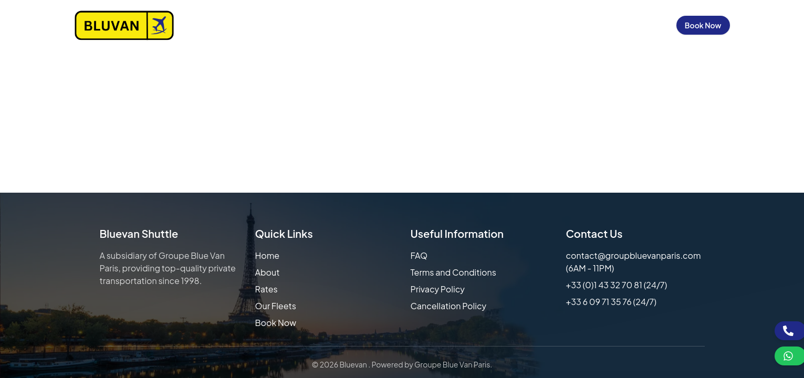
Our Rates (433, 25)
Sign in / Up (641, 25)
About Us (381, 25)
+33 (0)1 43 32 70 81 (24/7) (616, 284)
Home (337, 25)
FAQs (535, 25)
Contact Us (582, 25)
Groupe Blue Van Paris (452, 364)
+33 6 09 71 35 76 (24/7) (611, 301)
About (267, 272)
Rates (266, 289)
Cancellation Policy (449, 305)
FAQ (419, 255)
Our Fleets (489, 25)
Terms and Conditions (453, 272)
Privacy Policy (438, 289)
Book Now (703, 25)
